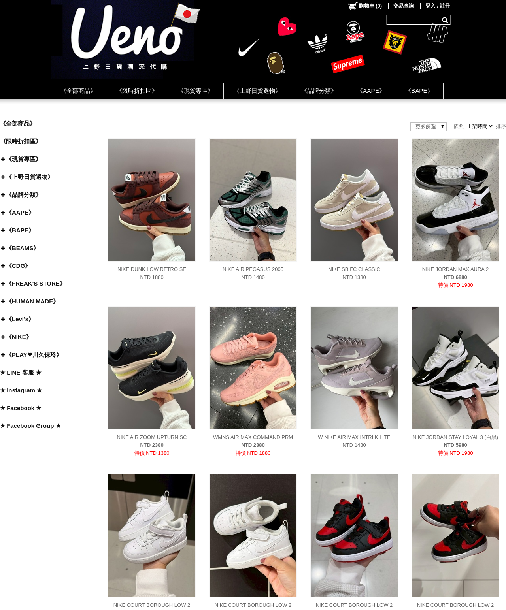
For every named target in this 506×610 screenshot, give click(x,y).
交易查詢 (403, 6)
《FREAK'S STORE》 (36, 283)
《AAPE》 (371, 90)
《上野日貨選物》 (257, 90)
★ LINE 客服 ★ (21, 372)
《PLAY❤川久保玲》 (34, 354)
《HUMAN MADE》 (32, 301)
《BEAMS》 (22, 248)
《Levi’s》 (20, 319)
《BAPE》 (419, 90)
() (364, 6)
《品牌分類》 (319, 90)
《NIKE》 (19, 336)
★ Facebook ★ (20, 408)
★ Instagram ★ (21, 390)
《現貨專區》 (195, 90)
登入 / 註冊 (437, 6)
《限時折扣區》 (137, 90)
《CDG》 (18, 265)
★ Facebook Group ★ (30, 425)
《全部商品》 (78, 90)
